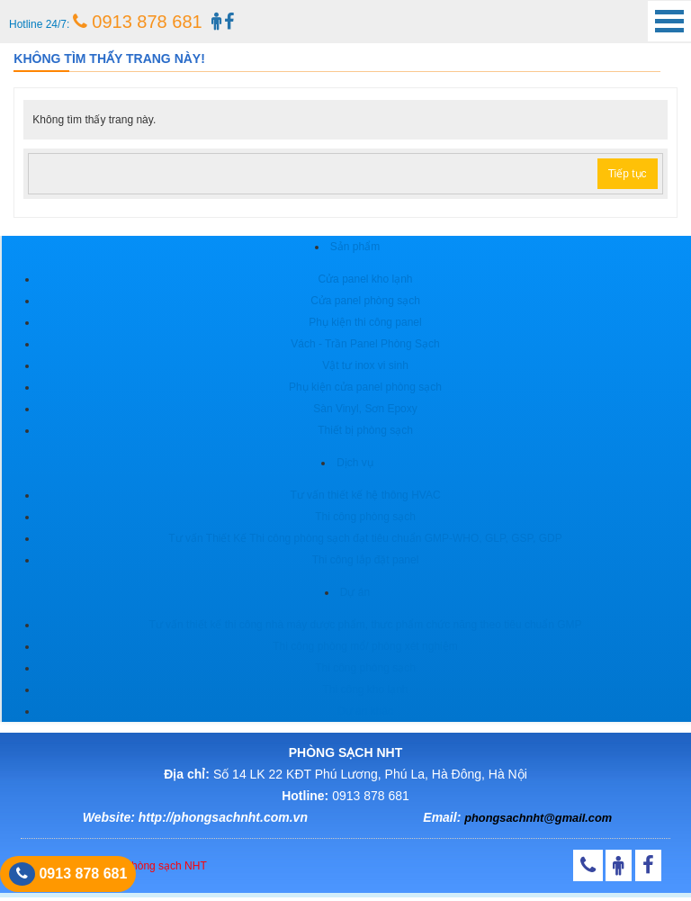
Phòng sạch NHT (165, 866)
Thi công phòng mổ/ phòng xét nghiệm (365, 646)
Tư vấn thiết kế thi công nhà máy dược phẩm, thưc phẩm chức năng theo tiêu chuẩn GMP (364, 624)
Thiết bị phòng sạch (365, 430)
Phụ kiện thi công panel (365, 322)
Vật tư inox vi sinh (365, 365)
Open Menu (669, 21)
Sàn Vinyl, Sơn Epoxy (365, 408)
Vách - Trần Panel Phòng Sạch (365, 344)
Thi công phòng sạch (365, 516)
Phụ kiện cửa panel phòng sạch (365, 387)
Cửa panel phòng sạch (365, 300)
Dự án (355, 592)
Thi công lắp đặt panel (365, 560)
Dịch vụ (355, 462)
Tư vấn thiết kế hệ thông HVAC (365, 495)
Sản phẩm (355, 246)
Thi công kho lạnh (365, 689)
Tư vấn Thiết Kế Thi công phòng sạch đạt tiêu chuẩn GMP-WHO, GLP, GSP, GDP (364, 538)
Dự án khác (365, 711)
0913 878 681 (137, 22)
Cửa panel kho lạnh (365, 279)
